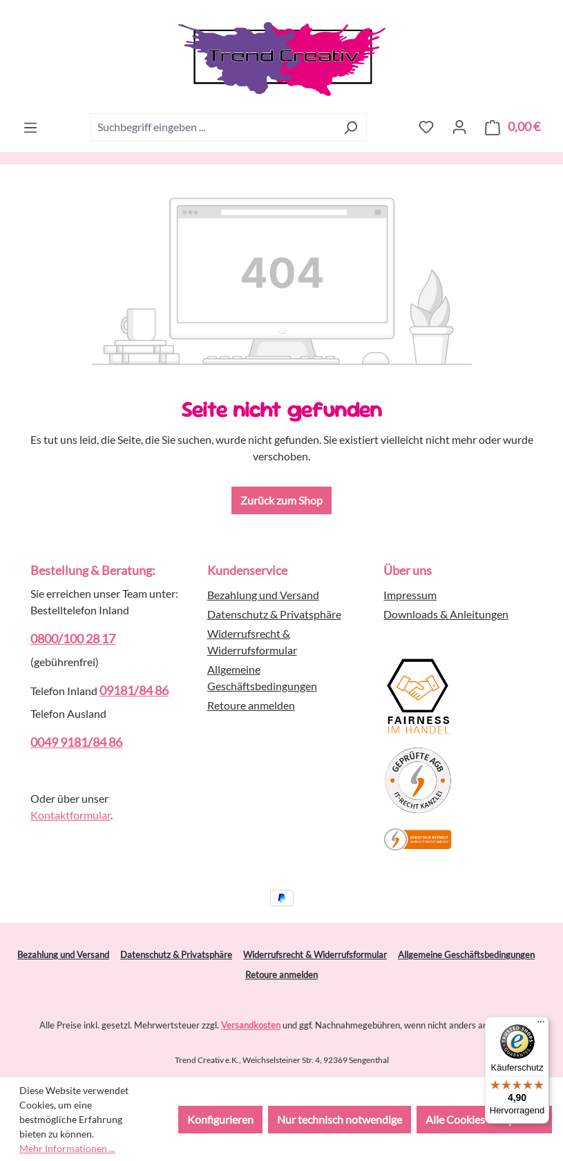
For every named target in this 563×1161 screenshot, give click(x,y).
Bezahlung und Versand (263, 594)
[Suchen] (350, 127)
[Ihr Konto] (459, 126)
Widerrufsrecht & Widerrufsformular (315, 954)
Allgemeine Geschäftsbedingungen (466, 954)
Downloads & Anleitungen (445, 614)
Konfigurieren (220, 1119)
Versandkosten (250, 1025)
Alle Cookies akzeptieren (484, 1119)
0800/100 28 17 (72, 638)
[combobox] (212, 127)
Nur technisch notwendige (339, 1119)
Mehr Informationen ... (67, 1148)
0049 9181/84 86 (76, 742)
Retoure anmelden (251, 705)
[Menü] (30, 127)
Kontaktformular (70, 814)
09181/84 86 (134, 690)
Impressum (410, 594)
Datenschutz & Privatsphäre (274, 614)
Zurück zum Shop (281, 500)
